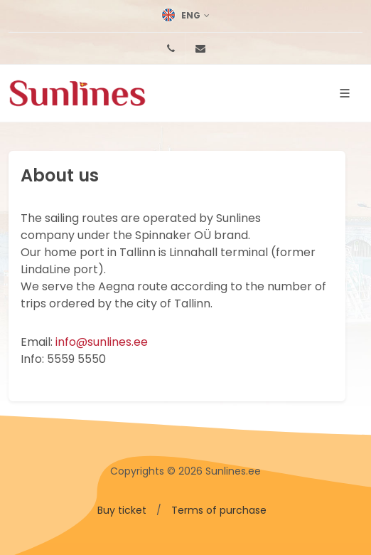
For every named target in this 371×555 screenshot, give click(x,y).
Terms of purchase (219, 510)
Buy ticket (121, 510)
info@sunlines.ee (101, 342)
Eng (185, 15)
